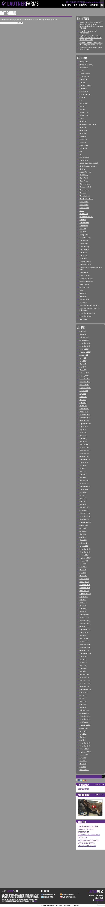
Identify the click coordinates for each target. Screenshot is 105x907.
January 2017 (84, 641)
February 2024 (84, 409)
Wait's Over (83, 319)
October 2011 (84, 770)
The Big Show (84, 287)
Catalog (82, 97)
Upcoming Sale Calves (87, 313)
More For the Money (86, 199)
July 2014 (83, 731)
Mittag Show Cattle (86, 843)
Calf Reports (84, 91)
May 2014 (83, 737)
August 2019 (84, 561)
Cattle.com (82, 837)
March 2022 (83, 477)
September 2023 (85, 424)
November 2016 (85, 647)
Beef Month (83, 79)
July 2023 (83, 429)
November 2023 (85, 418)
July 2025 (83, 358)
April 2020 (83, 537)
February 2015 (84, 710)
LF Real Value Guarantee (88, 166)
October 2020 (84, 519)
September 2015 (85, 689)
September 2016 (85, 653)
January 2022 (84, 483)
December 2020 (85, 513)
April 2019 (83, 573)
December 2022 (85, 450)
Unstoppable (84, 302)
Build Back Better (85, 85)
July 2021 (83, 492)
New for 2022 (84, 205)
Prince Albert (84, 226)
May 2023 (83, 435)
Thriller (82, 290)
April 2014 (83, 740)
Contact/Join (94, 5)
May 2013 (83, 764)
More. (35, 901)
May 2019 (83, 570)
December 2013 (85, 743)
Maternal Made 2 (85, 187)
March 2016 (83, 671)
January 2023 (84, 447)
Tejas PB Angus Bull (86, 281)
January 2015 (84, 713)
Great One (83, 133)
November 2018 (85, 588)
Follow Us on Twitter (48, 897)
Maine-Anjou (84, 181)
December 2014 (85, 716)
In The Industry (84, 157)
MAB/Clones (84, 175)
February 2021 (84, 507)
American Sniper (85, 73)
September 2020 (85, 522)
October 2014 (84, 722)
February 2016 (84, 674)
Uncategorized (84, 299)
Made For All (84, 178)
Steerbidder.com (85, 275)
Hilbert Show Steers (87, 846)
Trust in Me (83, 293)
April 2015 (83, 704)
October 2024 (84, 385)
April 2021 (83, 501)
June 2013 (83, 761)
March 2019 (83, 576)
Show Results (84, 249)
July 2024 (83, 394)
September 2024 (85, 388)
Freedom (83, 109)
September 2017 (85, 629)
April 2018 (83, 609)
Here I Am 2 (83, 142)
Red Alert (83, 229)
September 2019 (85, 558)
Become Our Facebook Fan (49, 894)
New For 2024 (84, 208)
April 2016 (83, 668)
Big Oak (82, 82)
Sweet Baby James (86, 278)
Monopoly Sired (85, 196)
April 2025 (83, 367)
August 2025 (84, 355)
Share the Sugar (85, 246)
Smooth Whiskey (85, 261)
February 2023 (84, 444)
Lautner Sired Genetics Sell (89, 163)
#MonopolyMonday (86, 64)
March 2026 (83, 334)
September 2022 (85, 459)
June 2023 (83, 432)
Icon (81, 154)
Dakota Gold (84, 103)
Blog (101, 5)
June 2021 (83, 495)
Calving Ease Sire (85, 94)
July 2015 (83, 695)
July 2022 (83, 465)
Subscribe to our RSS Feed (68, 894)
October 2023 (84, 421)
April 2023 (83, 438)
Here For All (83, 139)
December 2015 (85, 680)
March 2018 (83, 612)
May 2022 (83, 471)
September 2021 (85, 486)
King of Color (84, 160)
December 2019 (85, 549)
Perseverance (84, 223)
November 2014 (85, 719)
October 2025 (84, 349)
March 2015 (83, 707)
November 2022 (85, 453)
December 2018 (85, 585)
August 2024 (84, 391)
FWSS (82, 118)
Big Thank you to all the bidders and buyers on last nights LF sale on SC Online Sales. (90, 38)
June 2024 (83, 397)
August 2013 (84, 755)
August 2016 (84, 656)
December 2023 (85, 415)
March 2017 (83, 635)
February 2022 (84, 480)
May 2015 (83, 701)
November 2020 (85, 516)
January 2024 (84, 412)
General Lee (84, 121)
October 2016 (84, 650)
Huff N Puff (83, 148)
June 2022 (83, 468)
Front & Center (84, 112)
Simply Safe (84, 255)
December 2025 (85, 343)
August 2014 (84, 728)
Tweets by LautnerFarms (83, 789)
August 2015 (84, 692)
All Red (82, 70)
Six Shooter (83, 258)
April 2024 (83, 403)
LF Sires (82, 169)
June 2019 (83, 567)
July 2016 (83, 659)
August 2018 (84, 597)
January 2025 (84, 376)
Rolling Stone (84, 235)
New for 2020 (84, 202)
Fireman (82, 106)
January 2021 (84, 510)
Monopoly (83, 193)
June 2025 (83, 361)
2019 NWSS (84, 67)
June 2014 (83, 734)
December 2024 (85, 379)
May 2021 (83, 498)
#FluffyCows (84, 61)
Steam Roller (84, 272)
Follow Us (98, 784)
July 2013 (83, 758)
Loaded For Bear (85, 172)
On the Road (84, 214)
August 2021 (84, 489)
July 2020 (83, 528)
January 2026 (84, 340)
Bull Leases (83, 88)
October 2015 (84, 686)
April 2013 (83, 767)
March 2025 (83, 370)
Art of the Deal (84, 76)
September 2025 (85, 352)
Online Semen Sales (86, 217)
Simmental (83, 252)
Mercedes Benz (85, 190)
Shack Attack (84, 243)
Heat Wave (83, 136)
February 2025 (84, 373)
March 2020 (83, 540)
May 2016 (83, 665)
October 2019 (84, 555)
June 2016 (83, 662)
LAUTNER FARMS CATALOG (88, 826)
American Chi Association (88, 840)
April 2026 (83, 331)
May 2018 (83, 606)
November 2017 (85, 623)
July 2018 (83, 600)
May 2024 (83, 400)
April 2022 (83, 474)
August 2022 (84, 462)
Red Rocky (83, 232)
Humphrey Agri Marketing (89, 835)
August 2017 (84, 632)
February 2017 (84, 638)
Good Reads (84, 130)
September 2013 (85, 752)
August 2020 (84, 525)
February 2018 (84, 615)
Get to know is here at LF (88, 124)
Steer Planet (83, 832)
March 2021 (83, 504)
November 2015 (85, 683)
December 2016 (85, 644)
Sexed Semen (84, 241)
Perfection (83, 220)
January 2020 (84, 546)
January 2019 (84, 582)
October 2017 (84, 626)
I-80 (81, 151)
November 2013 (85, 746)
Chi (81, 100)
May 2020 (83, 534)
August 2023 (84, 426)
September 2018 (85, 594)
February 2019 (84, 579)
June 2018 (83, 603)
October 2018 (84, 591)
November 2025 (85, 346)
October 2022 (84, 456)
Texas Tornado (84, 284)
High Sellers (83, 5)
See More (99, 795)
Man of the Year (85, 184)
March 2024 (83, 406)
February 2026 (84, 337)
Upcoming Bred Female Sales (89, 305)
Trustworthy (83, 296)
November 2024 (85, 382)
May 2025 (83, 364)
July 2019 (83, 564)
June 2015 (83, 698)
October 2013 (84, 749)
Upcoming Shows (85, 316)
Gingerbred (83, 127)
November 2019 (85, 552)
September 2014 (85, 725)
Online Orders (66, 5)
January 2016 (84, 677)
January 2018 (84, 617)
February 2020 (84, 543)
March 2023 (83, 441)
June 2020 (83, 531)
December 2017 (85, 620)
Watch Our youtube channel (68, 897)
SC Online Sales (85, 238)
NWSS (82, 211)
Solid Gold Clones (86, 264)
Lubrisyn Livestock (86, 829)
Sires (75, 5)
